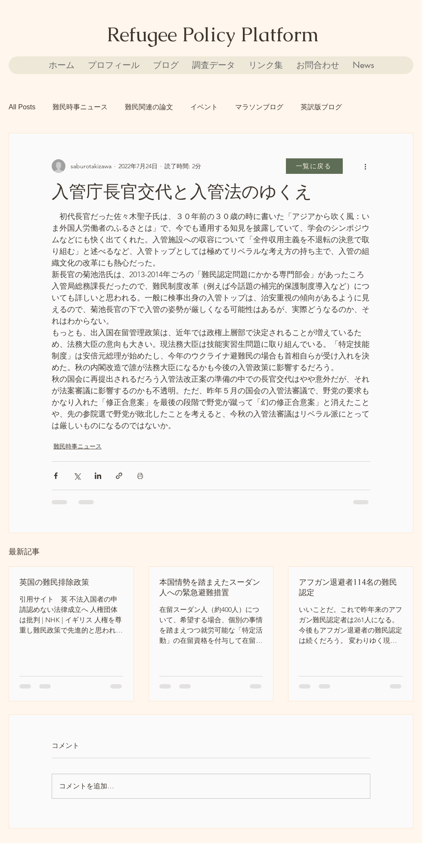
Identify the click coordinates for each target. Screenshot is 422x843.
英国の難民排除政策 (54, 582)
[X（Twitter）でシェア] (77, 476)
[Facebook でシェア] (56, 476)
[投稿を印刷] (140, 476)
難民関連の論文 (149, 107)
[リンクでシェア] (119, 476)
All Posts (22, 107)
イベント (204, 107)
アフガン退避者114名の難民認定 (348, 587)
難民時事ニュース (80, 107)
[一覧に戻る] (314, 166)
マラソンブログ (259, 107)
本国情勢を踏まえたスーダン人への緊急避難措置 (209, 587)
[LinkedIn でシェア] (98, 476)
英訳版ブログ (321, 107)
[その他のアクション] (365, 166)
